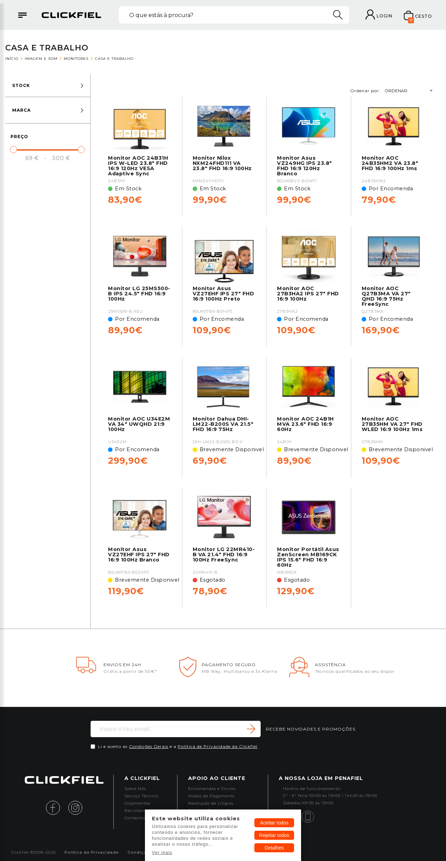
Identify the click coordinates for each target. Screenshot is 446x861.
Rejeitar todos (274, 835)
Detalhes (274, 848)
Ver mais (162, 852)
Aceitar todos (274, 823)
